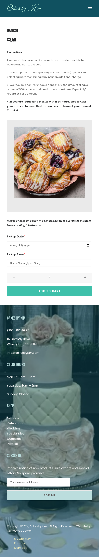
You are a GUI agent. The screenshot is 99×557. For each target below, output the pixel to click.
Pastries (13, 444)
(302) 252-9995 (18, 330)
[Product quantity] (49, 278)
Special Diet (15, 433)
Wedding (13, 428)
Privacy (19, 543)
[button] (90, 8)
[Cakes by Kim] (24, 8)
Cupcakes (14, 439)
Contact (20, 548)
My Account (23, 539)
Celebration (15, 423)
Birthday (13, 418)
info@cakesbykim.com (23, 353)
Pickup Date (16, 236)
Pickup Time (16, 254)
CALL (83, 101)
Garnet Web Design (19, 531)
